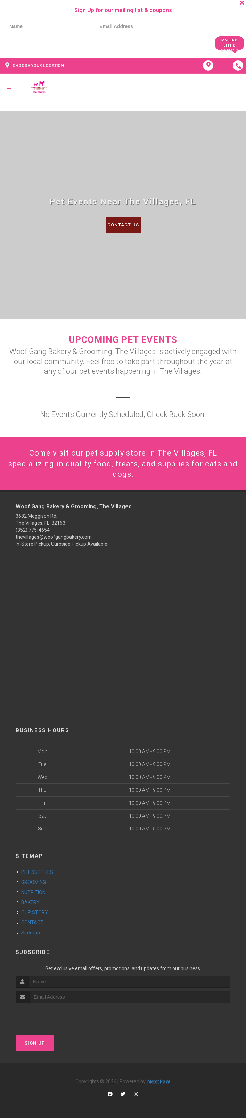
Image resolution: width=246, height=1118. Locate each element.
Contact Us (123, 224)
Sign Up (35, 1043)
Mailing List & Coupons (229, 44)
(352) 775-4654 (33, 530)
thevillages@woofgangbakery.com (54, 537)
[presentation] (29, 42)
